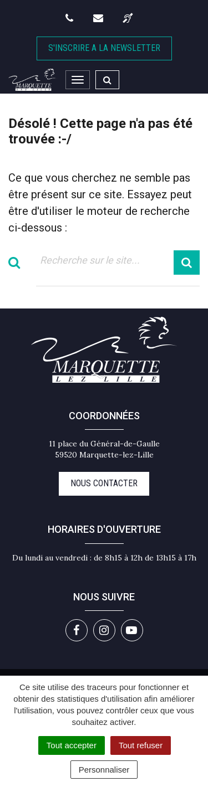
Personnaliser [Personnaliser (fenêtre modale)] (104, 769)
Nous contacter (104, 483)
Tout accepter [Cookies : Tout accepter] (72, 745)
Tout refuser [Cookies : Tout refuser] (141, 745)
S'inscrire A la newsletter (104, 48)
